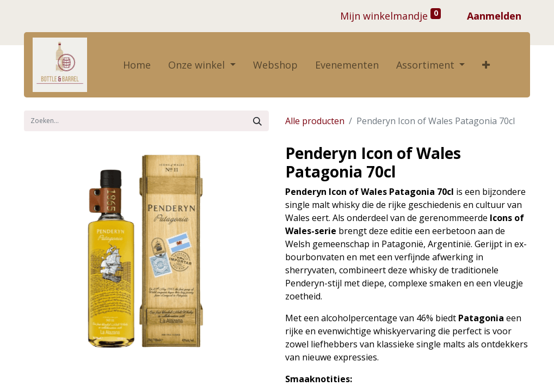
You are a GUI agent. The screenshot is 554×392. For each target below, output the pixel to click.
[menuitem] (136, 65)
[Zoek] (257, 121)
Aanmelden (494, 15)
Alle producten (314, 121)
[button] (485, 65)
